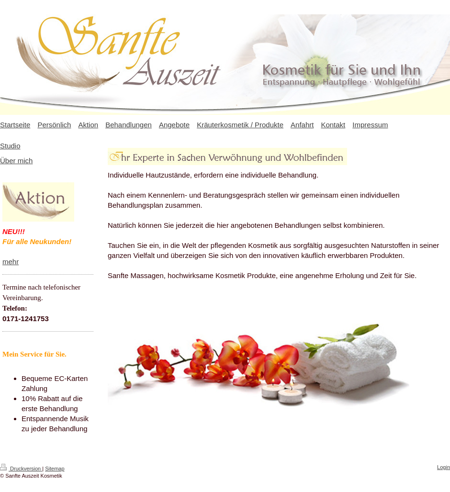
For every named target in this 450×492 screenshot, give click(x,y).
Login (443, 467)
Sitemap (54, 468)
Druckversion (21, 468)
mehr (10, 261)
